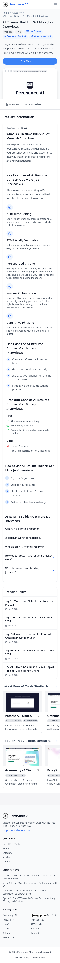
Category (17, 12)
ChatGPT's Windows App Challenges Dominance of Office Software (29, 877)
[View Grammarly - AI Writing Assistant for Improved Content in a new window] (22, 757)
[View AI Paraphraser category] (30, 720)
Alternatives (32, 104)
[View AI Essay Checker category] (13, 720)
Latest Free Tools (11, 844)
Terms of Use (38, 957)
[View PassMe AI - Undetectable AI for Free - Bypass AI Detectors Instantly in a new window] (22, 702)
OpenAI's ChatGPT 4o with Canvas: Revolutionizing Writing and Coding (29, 900)
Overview (12, 104)
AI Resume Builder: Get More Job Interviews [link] (25, 16)
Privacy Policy (22, 957)
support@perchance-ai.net (16, 830)
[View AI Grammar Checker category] (15, 775)
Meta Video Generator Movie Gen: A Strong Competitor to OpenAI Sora (25, 892)
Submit (6, 861)
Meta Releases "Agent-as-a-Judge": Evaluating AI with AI (30, 884)
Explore (6, 848)
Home (6, 12)
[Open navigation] (55, 4)
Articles (6, 857)
